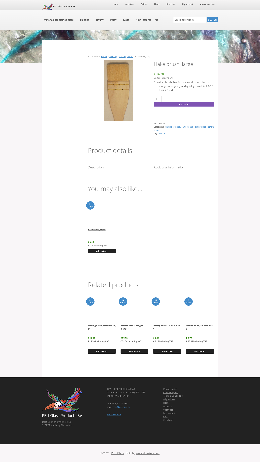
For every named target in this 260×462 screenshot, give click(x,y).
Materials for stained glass (60, 20)
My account (169, 413)
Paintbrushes (200, 126)
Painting (86, 20)
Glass (127, 20)
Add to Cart (184, 104)
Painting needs (126, 56)
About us (167, 406)
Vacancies (168, 409)
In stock (161, 133)
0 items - (206, 4)
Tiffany (101, 20)
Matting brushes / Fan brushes (179, 126)
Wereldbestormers (148, 453)
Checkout (168, 420)
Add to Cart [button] (101, 251)
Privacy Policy (170, 388)
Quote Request (170, 392)
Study (115, 20)
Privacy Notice (114, 414)
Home (166, 402)
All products (169, 399)
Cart (165, 416)
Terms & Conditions (173, 395)
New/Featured (143, 19)
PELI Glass (117, 453)
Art (156, 19)
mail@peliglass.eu (121, 406)
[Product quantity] (158, 99)
